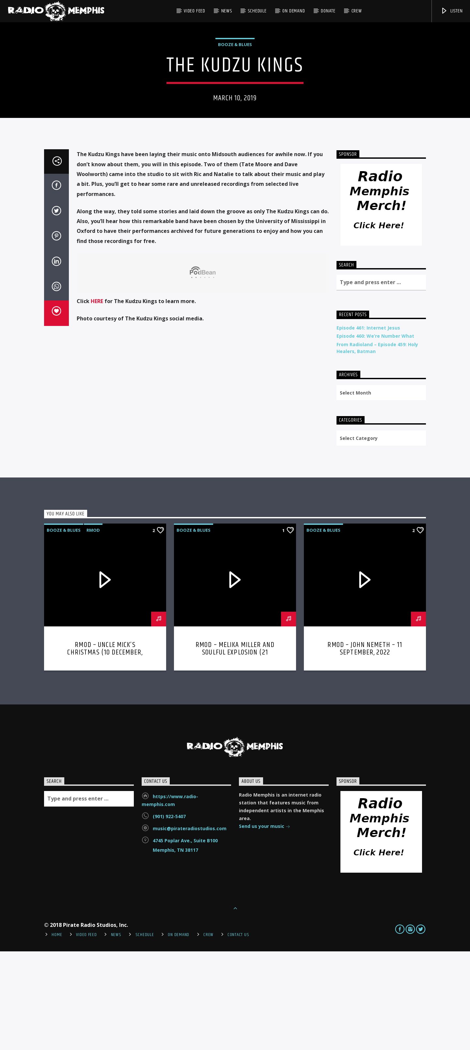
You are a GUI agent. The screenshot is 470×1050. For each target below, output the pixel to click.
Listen (452, 11)
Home (57, 1033)
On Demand (293, 11)
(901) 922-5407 (169, 915)
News (226, 11)
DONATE (328, 11)
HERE (97, 399)
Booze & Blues (235, 94)
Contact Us (238, 1033)
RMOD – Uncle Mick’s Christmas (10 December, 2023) (105, 751)
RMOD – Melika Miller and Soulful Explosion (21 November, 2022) (235, 751)
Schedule (257, 11)
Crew (357, 11)
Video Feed (194, 11)
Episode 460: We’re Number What (375, 434)
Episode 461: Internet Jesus (368, 426)
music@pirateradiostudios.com (190, 927)
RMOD (93, 629)
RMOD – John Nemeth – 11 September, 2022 (364, 747)
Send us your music (264, 925)
